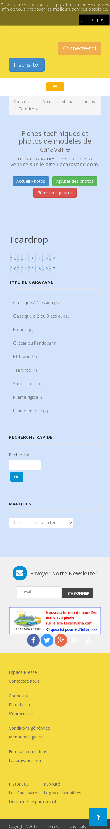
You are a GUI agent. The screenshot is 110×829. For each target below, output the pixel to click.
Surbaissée (28, 383)
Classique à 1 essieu (37, 302)
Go (17, 476)
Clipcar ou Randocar (36, 343)
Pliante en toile (30, 410)
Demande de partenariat (33, 801)
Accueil (48, 101)
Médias (68, 101)
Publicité (52, 784)
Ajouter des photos (75, 181)
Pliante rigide (28, 397)
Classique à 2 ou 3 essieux (42, 316)
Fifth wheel (26, 356)
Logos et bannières (63, 792)
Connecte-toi (79, 48)
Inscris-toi (27, 64)
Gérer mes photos (55, 192)
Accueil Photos (30, 181)
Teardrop (25, 370)
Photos (88, 101)
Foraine (23, 329)
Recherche (19, 455)
